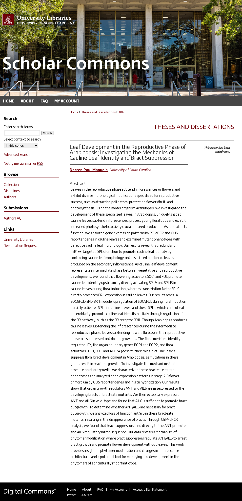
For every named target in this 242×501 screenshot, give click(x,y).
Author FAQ (12, 218)
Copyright (86, 494)
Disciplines (12, 191)
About (86, 489)
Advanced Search (17, 154)
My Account (118, 489)
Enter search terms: (18, 127)
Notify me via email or (23, 163)
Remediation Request (20, 245)
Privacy (71, 494)
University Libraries (18, 239)
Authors (10, 197)
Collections (12, 184)
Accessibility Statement (149, 489)
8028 (122, 112)
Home (74, 112)
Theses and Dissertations (98, 112)
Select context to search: (22, 139)
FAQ (100, 489)
